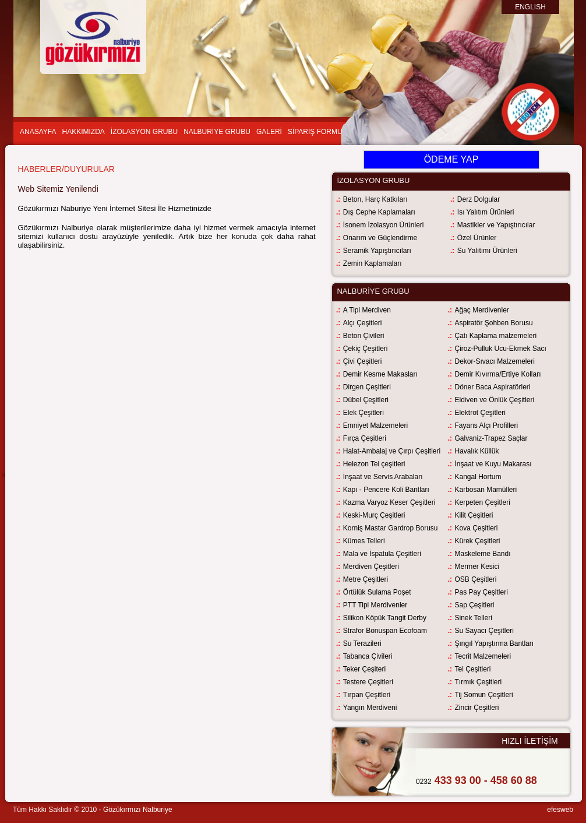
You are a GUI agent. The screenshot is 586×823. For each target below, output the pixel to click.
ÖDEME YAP (451, 159)
